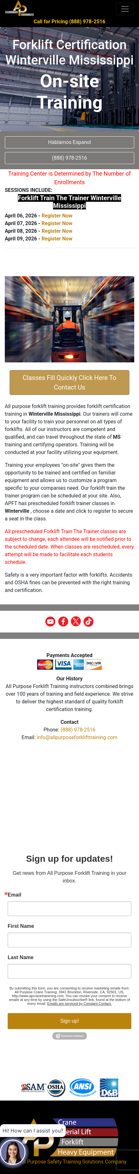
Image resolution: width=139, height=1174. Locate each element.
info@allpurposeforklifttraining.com (77, 737)
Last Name (21, 957)
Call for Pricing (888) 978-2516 (69, 22)
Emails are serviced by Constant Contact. (79, 1003)
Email (14, 895)
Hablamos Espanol (69, 142)
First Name (21, 926)
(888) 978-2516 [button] (69, 158)
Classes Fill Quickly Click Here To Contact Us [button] (69, 382)
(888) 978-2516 (77, 730)
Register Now (57, 216)
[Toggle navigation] (125, 9)
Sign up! (69, 1021)
